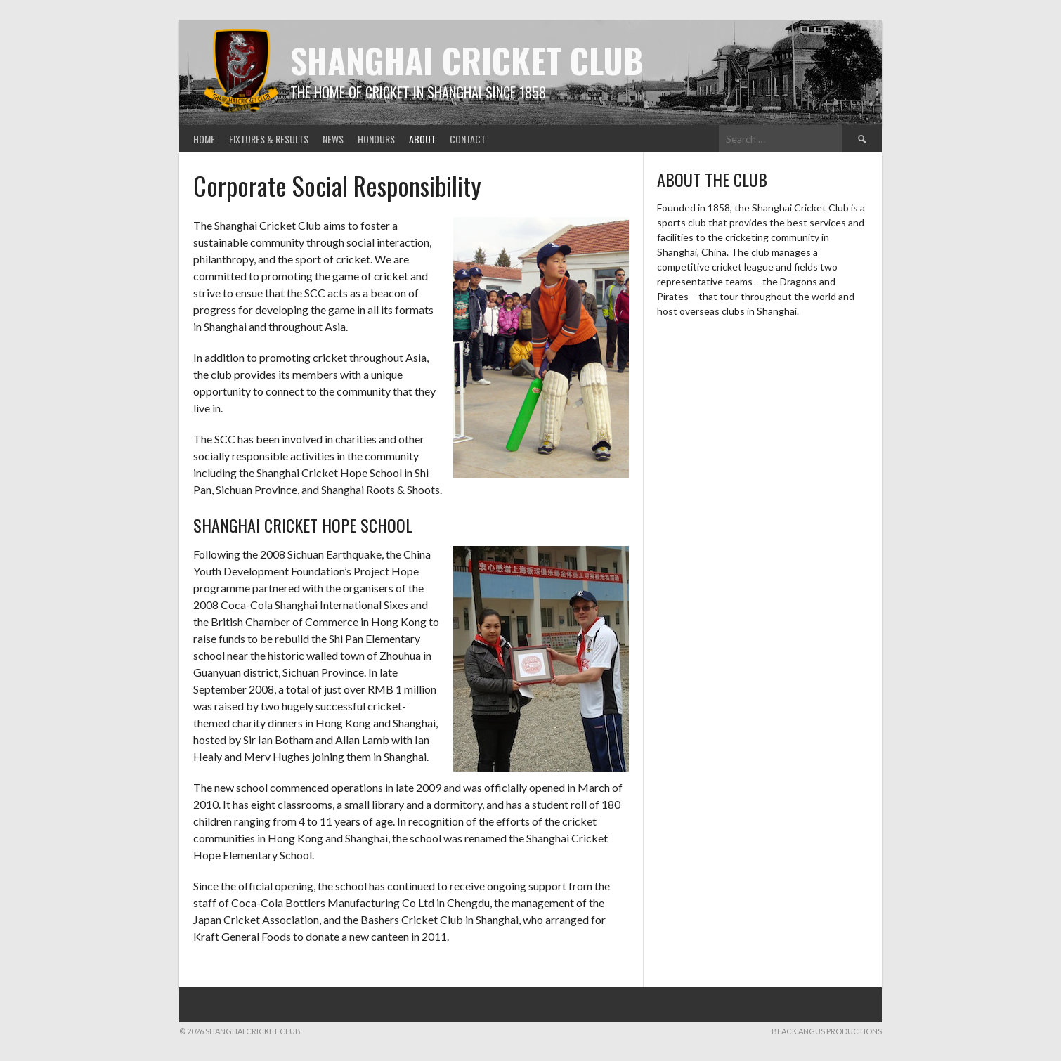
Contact (468, 138)
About (422, 138)
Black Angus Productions (827, 1031)
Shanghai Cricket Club (467, 60)
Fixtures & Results (268, 138)
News (333, 138)
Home (204, 138)
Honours (376, 138)
